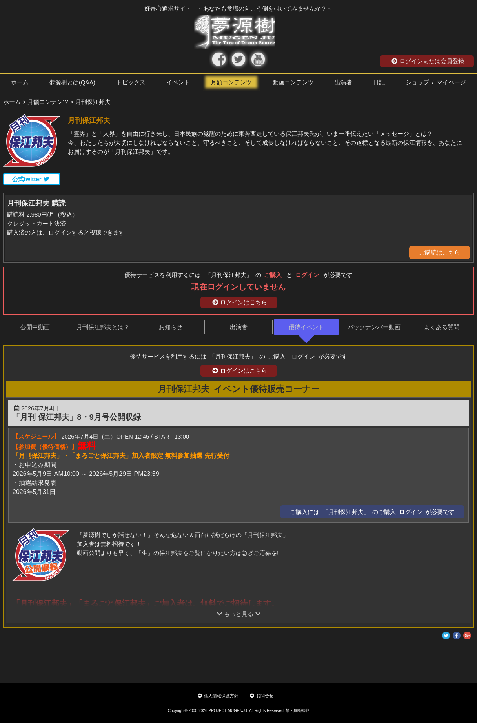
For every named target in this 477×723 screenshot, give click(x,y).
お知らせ (170, 327)
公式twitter (30, 179)
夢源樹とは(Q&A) (72, 82)
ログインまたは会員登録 (427, 61)
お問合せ (261, 695)
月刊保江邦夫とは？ (102, 327)
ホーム (20, 82)
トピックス (131, 82)
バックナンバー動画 (374, 327)
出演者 (343, 82)
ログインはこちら (239, 302)
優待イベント (306, 327)
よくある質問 (441, 327)
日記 (379, 82)
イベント (178, 82)
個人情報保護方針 (218, 695)
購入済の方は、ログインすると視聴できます (66, 232)
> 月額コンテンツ (45, 101)
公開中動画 (35, 327)
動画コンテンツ (293, 82)
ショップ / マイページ (436, 82)
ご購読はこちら (439, 252)
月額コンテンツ (231, 82)
